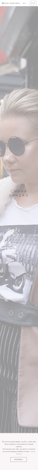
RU (24, 3)
